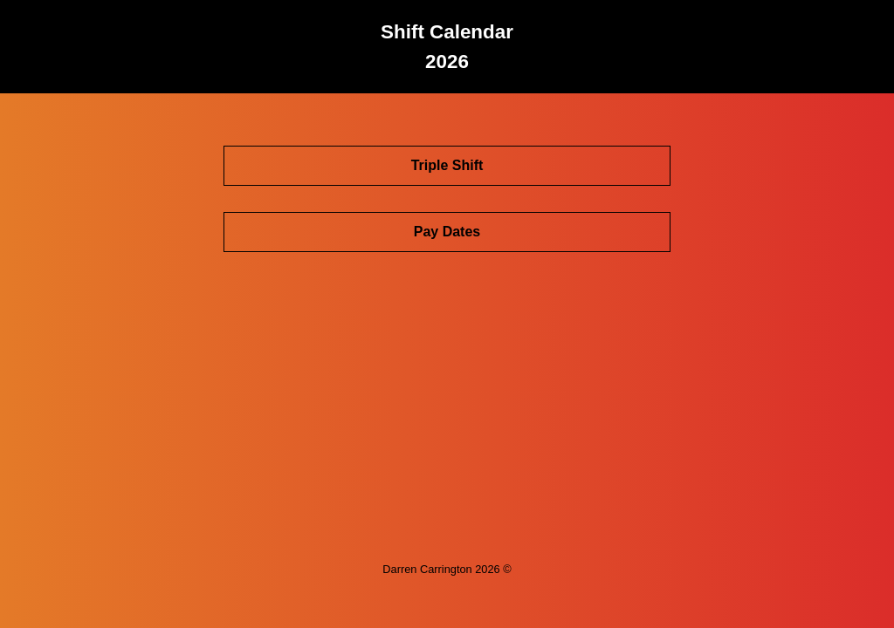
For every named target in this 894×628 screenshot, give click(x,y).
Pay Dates (447, 231)
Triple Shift (447, 165)
